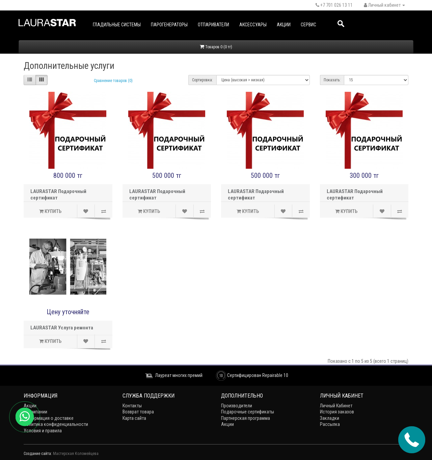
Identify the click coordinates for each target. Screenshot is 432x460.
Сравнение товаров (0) (113, 80)
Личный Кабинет (336, 405)
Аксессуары (253, 24)
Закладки (329, 418)
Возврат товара (138, 411)
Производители (236, 405)
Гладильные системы (117, 24)
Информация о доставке (49, 418)
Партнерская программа (245, 418)
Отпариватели (213, 24)
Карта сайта (134, 418)
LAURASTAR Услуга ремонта (61, 328)
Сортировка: (202, 80)
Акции (284, 24)
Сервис (308, 24)
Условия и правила (43, 430)
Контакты (132, 405)
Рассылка (330, 424)
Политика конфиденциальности (56, 424)
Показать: (332, 80)
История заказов (337, 411)
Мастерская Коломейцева (76, 453)
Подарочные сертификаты (247, 411)
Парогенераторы (169, 24)
